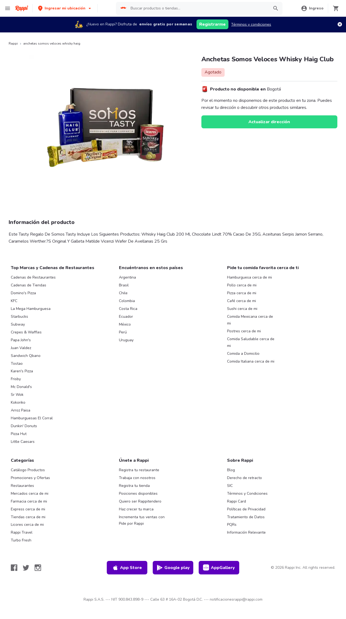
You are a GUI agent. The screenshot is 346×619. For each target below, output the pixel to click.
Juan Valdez (21, 347)
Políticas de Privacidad (246, 509)
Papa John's (21, 340)
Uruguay (126, 340)
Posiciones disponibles (138, 493)
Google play (173, 567)
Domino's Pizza (23, 293)
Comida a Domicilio (243, 353)
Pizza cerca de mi (241, 293)
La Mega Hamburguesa (31, 308)
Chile (123, 293)
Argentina (127, 277)
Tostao (17, 363)
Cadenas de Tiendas (28, 285)
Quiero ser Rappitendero (140, 501)
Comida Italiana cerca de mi (250, 361)
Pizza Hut (18, 433)
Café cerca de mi (241, 300)
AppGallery (219, 567)
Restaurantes (22, 485)
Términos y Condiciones (247, 493)
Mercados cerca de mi (29, 493)
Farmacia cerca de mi (29, 501)
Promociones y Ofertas (30, 477)
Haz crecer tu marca (136, 509)
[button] (65, 8)
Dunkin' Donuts (24, 426)
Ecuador (126, 316)
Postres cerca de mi (244, 331)
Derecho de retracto (244, 477)
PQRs (232, 524)
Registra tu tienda (134, 485)
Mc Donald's (21, 386)
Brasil (124, 285)
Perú (123, 332)
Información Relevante (246, 532)
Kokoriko (18, 402)
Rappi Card (236, 501)
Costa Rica (128, 308)
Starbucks (19, 316)
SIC (230, 485)
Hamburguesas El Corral (32, 418)
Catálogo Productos (28, 470)
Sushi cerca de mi (242, 308)
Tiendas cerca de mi (28, 517)
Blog (231, 470)
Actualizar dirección (269, 122)
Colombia (127, 300)
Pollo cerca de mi (242, 285)
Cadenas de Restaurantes (33, 277)
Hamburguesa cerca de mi (249, 277)
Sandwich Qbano (26, 355)
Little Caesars (23, 441)
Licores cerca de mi (27, 524)
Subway (18, 324)
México (125, 324)
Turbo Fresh (21, 540)
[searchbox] (198, 8)
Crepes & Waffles (26, 332)
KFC (14, 300)
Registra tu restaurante (139, 470)
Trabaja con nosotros (137, 477)
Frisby (16, 379)
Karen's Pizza (22, 371)
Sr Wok (17, 394)
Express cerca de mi (28, 509)
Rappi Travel (21, 532)
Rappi (13, 43)
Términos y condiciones (251, 24)
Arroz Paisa (20, 410)
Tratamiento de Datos (246, 517)
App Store (127, 567)
